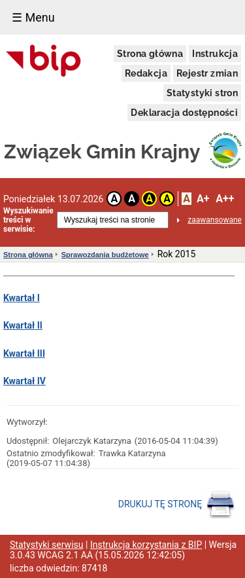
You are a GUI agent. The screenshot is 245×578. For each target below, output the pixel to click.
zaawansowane (215, 220)
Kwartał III (24, 353)
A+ (203, 198)
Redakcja (146, 73)
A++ (225, 198)
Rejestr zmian (207, 73)
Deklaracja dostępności (184, 112)
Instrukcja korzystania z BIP (146, 544)
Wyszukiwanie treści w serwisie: (28, 220)
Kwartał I (21, 298)
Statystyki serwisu (47, 544)
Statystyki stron (202, 93)
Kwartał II (22, 325)
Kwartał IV (24, 381)
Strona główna (150, 53)
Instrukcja (215, 53)
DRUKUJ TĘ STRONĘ (176, 504)
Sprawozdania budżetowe (105, 255)
